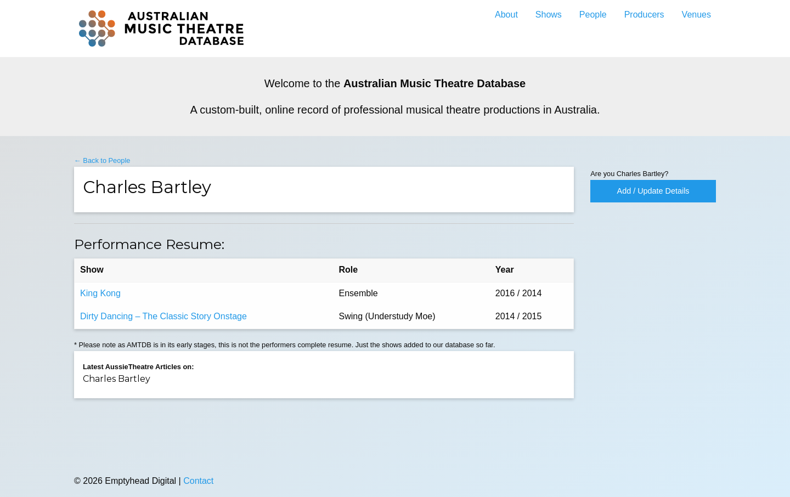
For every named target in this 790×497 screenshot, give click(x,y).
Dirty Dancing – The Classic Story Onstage (163, 316)
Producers (644, 14)
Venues (696, 14)
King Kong (100, 293)
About (506, 14)
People (593, 14)
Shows (548, 14)
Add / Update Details (653, 191)
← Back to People (102, 160)
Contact (198, 480)
